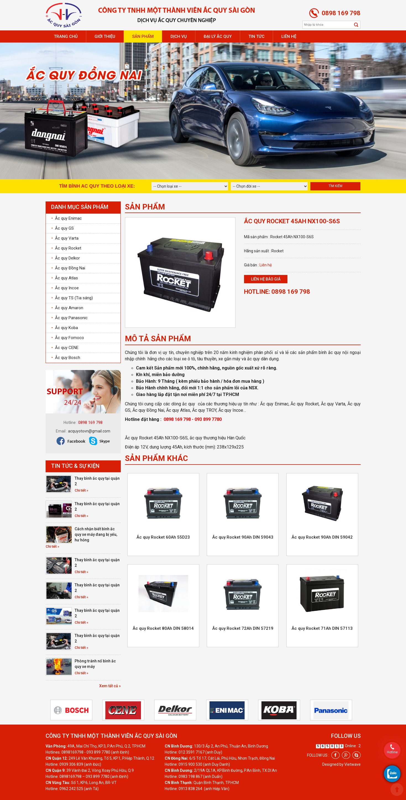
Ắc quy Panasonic (69, 317)
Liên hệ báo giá (266, 279)
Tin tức (256, 36)
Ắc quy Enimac (66, 218)
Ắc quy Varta (64, 238)
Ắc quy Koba (64, 327)
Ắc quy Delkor (65, 258)
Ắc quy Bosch (65, 357)
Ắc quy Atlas (64, 278)
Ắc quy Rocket (66, 248)
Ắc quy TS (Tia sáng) (72, 297)
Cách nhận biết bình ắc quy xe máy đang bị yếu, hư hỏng (96, 534)
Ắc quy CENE (64, 347)
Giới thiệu (105, 36)
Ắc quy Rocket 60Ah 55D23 (163, 537)
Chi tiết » (81, 490)
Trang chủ (66, 36)
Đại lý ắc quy (218, 36)
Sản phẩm (143, 36)
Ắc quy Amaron (67, 307)
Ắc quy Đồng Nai (68, 268)
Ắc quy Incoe (65, 287)
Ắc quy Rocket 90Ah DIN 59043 (242, 537)
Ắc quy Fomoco (67, 337)
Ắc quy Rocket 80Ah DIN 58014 (163, 628)
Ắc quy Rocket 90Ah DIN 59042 (322, 537)
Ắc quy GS (62, 228)
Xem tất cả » (110, 686)
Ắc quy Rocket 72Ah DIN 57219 (242, 628)
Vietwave (352, 764)
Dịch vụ (179, 36)
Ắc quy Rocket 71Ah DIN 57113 (322, 628)
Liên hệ (288, 36)
